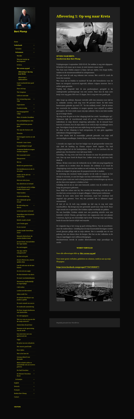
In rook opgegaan (22, 316)
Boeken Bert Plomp (20, 393)
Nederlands (18, 45)
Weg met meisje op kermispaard (23, 60)
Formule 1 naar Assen (24, 142)
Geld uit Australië (22, 96)
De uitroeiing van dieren (22, 206)
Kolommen (19, 52)
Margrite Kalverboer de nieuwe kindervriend (24, 237)
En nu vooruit (21, 227)
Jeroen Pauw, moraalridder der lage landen (26, 243)
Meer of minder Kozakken (25, 117)
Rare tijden (20, 350)
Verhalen (18, 49)
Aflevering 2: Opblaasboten (22, 78)
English (16, 383)
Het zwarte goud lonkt (24, 346)
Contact (16, 397)
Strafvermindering (23, 196)
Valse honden (21, 193)
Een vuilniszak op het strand (24, 201)
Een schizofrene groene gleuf (24, 125)
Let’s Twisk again (22, 223)
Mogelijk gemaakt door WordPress (67, 323)
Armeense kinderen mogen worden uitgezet (26, 150)
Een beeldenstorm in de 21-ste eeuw (26, 170)
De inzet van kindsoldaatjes (26, 278)
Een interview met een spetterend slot (24, 335)
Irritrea (19, 65)
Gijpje (19, 339)
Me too (19, 162)
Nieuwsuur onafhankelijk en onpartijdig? (25, 283)
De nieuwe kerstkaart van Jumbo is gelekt (25, 299)
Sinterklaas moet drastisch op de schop (25, 215)
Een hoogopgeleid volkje (22, 113)
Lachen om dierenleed (24, 291)
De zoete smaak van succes (25, 303)
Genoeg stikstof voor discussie (23, 358)
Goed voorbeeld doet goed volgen (25, 84)
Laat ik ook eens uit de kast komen (25, 266)
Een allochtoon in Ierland (25, 184)
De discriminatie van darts (25, 274)
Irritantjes (18, 379)
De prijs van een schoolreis (25, 343)
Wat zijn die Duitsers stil (25, 130)
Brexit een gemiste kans (24, 166)
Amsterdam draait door (24, 325)
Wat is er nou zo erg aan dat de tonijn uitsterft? (26, 320)
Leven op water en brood (25, 211)
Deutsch (16, 386)
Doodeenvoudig (22, 108)
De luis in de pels (22, 256)
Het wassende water (23, 155)
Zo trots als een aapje (24, 271)
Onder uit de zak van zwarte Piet (23, 176)
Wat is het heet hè (23, 354)
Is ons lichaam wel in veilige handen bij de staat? (26, 188)
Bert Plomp (20, 31)
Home (16, 42)
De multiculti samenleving (25, 307)
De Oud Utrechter (22, 370)
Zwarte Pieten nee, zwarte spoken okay (25, 261)
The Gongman (21, 92)
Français (17, 390)
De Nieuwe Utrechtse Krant (24, 375)
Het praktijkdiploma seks (25, 121)
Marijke (19, 56)
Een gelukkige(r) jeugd (24, 146)
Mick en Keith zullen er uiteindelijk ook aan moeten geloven (26, 365)
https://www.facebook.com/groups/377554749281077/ (77, 267)
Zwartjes (20, 133)
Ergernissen (21, 105)
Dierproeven (21, 158)
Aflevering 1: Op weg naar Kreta (25, 73)
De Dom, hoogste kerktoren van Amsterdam (26, 311)
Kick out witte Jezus (23, 180)
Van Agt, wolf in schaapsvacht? (22, 252)
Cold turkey (20, 287)
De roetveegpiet (22, 247)
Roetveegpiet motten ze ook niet (26, 138)
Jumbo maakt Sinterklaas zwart (25, 232)
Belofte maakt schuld (24, 220)
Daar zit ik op (21, 89)
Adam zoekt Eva (22, 294)
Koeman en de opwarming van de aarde (25, 329)
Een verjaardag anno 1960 (24, 100)
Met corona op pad (23, 68)
